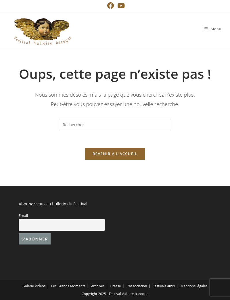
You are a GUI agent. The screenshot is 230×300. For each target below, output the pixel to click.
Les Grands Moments (68, 286)
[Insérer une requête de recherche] (115, 124)
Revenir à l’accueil (115, 153)
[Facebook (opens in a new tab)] (111, 5)
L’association (136, 286)
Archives (98, 286)
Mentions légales (194, 286)
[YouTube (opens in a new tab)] (120, 5)
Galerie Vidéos (33, 286)
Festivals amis (164, 286)
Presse (115, 286)
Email (23, 215)
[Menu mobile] (212, 28)
